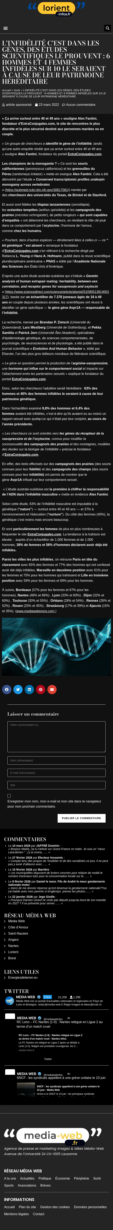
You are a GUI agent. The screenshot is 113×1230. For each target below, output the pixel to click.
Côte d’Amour (18, 927)
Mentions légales (16, 1214)
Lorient (13, 952)
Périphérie (81, 1178)
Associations (27, 1185)
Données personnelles (90, 1207)
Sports (9, 1185)
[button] (5, 28)
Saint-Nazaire (18, 933)
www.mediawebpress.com (35, 611)
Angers (13, 939)
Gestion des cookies (55, 1207)
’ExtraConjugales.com (21, 251)
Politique (44, 1178)
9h (69, 1074)
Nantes (13, 946)
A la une (10, 1178)
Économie (62, 1178)
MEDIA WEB (26, 1018)
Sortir (17, 90)
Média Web (16, 921)
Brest (12, 958)
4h (69, 1018)
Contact (38, 1214)
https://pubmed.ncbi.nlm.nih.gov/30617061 (37, 190)
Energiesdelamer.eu (22, 977)
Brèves (45, 1185)
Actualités (27, 1178)
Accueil (6, 90)
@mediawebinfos (53, 1019)
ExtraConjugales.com (84, 154)
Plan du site (27, 1207)
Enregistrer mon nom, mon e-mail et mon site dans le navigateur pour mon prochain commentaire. (54, 804)
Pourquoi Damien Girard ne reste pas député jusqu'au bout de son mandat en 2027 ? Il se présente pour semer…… (57, 901)
